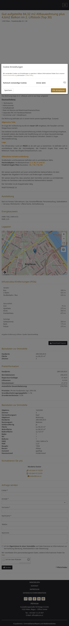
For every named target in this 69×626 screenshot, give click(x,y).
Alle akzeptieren (58, 90)
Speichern (8, 90)
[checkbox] (64, 82)
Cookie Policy (29, 75)
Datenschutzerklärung (10, 75)
